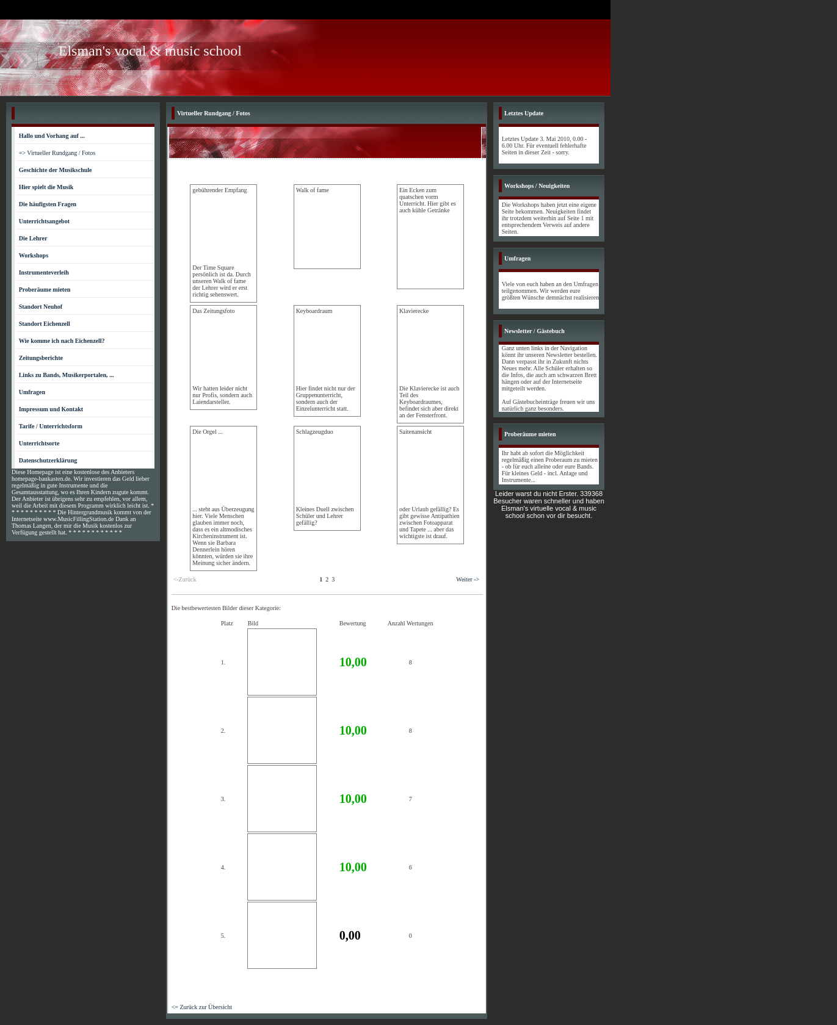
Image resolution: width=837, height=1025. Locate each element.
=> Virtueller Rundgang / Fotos (57, 152)
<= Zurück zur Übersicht (202, 1007)
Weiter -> (467, 579)
